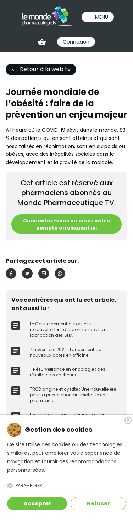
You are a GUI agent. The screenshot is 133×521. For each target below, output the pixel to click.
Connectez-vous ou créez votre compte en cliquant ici (66, 224)
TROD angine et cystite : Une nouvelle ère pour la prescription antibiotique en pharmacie (73, 394)
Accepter (37, 503)
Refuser (98, 503)
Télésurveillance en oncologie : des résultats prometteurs (67, 372)
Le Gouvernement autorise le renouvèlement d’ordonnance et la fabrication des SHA (67, 329)
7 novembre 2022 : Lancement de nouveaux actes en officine (65, 352)
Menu (97, 17)
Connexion (76, 41)
